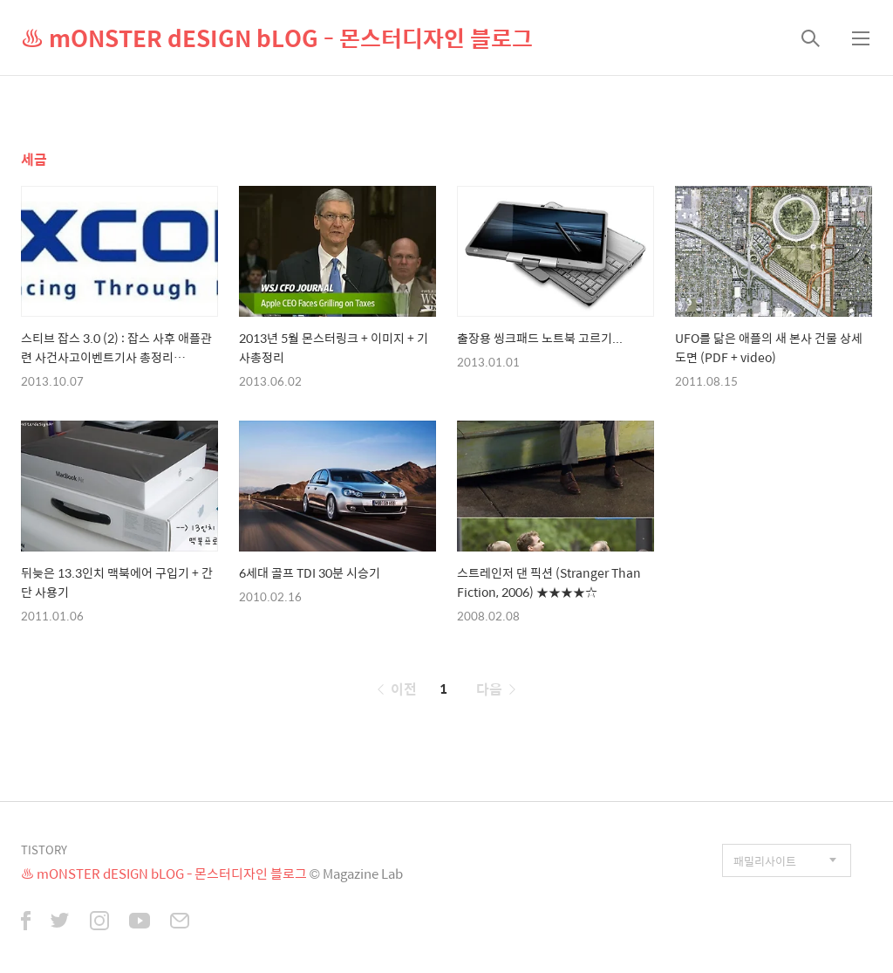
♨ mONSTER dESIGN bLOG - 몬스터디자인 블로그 (277, 37)
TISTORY (44, 849)
